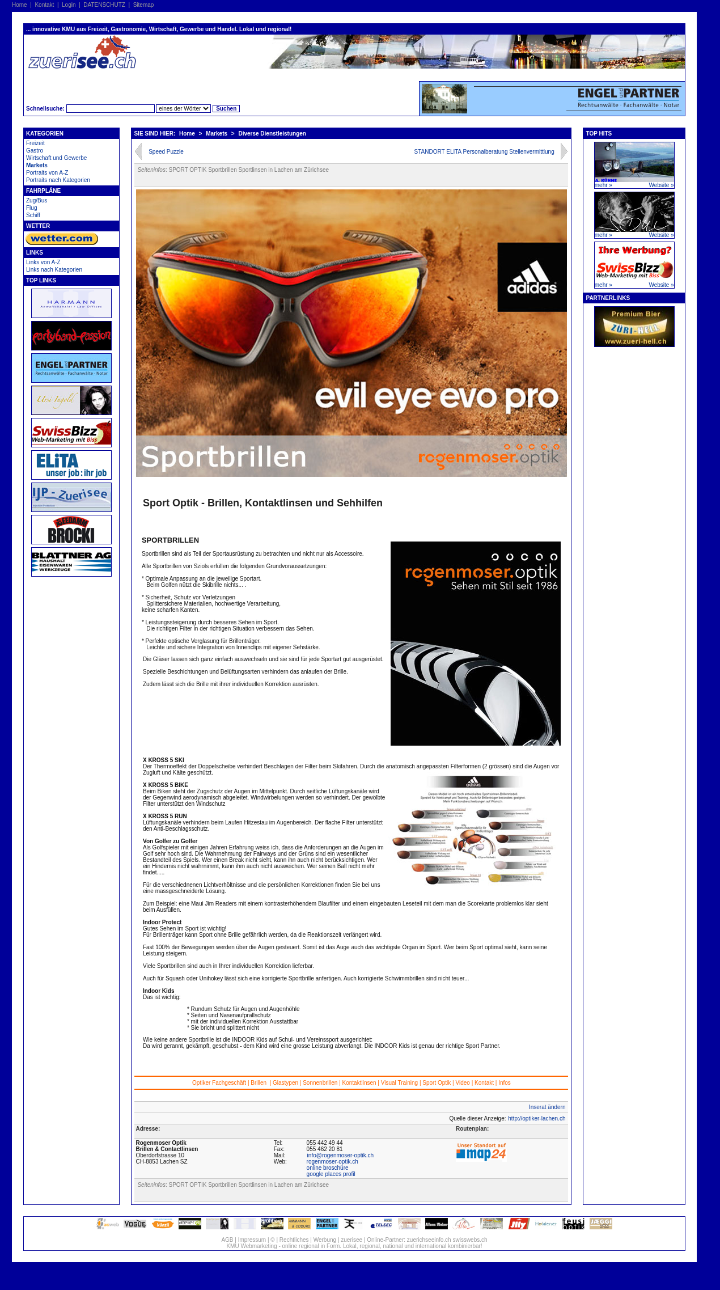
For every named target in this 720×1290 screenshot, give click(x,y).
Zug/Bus (36, 200)
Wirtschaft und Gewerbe (56, 158)
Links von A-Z (43, 262)
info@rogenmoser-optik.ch (340, 1155)
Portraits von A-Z (47, 173)
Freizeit (35, 143)
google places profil (331, 1174)
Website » (661, 185)
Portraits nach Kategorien (58, 180)
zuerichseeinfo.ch (429, 1240)
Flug (31, 208)
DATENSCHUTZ (104, 5)
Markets (37, 165)
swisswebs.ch (469, 1240)
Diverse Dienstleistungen (272, 133)
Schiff (33, 215)
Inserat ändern (547, 1107)
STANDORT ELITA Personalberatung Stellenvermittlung (484, 152)
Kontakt (44, 5)
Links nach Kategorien (54, 270)
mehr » (603, 185)
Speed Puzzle (166, 152)
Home (19, 5)
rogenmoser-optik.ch (332, 1161)
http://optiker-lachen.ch (536, 1118)
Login (68, 5)
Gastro (34, 150)
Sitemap (143, 5)
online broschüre (328, 1168)
